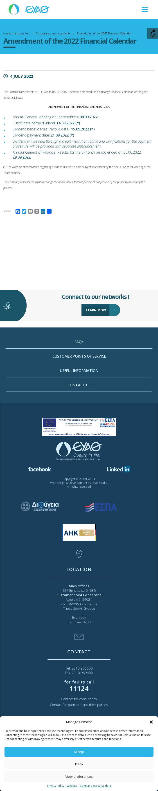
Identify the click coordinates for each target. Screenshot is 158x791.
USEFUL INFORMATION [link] (79, 402)
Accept (79, 751)
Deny (79, 764)
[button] (151, 722)
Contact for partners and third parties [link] (79, 704)
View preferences (79, 776)
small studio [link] (99, 483)
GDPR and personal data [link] (95, 786)
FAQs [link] (79, 374)
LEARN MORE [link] (97, 297)
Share (7, 211)
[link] (29, 9)
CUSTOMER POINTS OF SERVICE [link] (79, 388)
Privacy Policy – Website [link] (62, 786)
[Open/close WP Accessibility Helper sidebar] (152, 33)
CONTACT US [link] (79, 417)
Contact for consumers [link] (79, 699)
